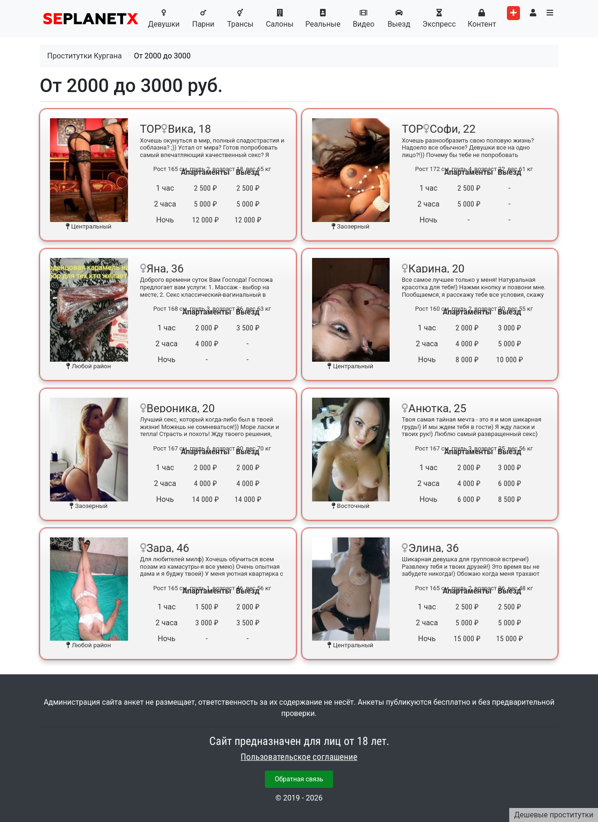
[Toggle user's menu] (533, 13)
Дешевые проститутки (553, 814)
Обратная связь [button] (299, 779)
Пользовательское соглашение (299, 757)
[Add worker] (513, 13)
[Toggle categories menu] (549, 13)
